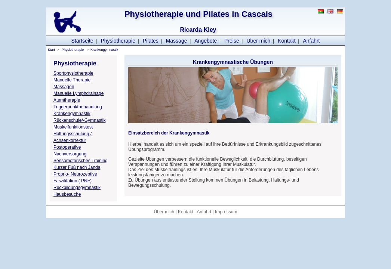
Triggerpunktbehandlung (77, 106)
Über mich (259, 41)
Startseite (82, 41)
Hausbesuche (67, 194)
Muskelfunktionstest (73, 127)
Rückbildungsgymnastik (77, 187)
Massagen (63, 86)
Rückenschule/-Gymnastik (79, 120)
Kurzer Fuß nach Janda (76, 167)
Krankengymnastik (104, 50)
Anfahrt (311, 41)
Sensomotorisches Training (80, 160)
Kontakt (286, 41)
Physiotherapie (118, 41)
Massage (176, 41)
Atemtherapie (66, 100)
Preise (231, 41)
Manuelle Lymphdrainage (78, 93)
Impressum (226, 211)
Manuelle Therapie (71, 80)
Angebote (205, 41)
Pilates (150, 41)
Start (51, 50)
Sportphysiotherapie (73, 73)
